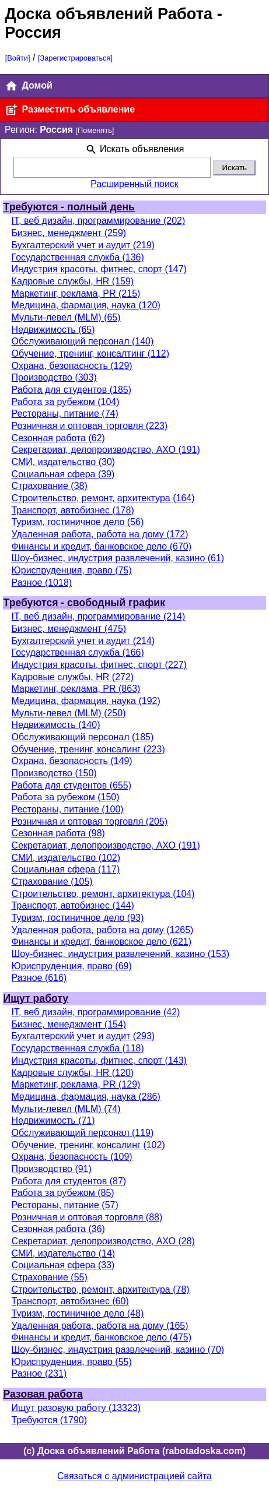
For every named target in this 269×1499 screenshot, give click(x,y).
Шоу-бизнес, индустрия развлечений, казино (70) (118, 1349)
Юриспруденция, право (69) (72, 966)
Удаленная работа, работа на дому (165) (100, 1326)
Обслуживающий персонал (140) (83, 341)
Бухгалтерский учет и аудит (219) (83, 245)
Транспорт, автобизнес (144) (73, 905)
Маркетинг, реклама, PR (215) (76, 293)
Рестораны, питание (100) (68, 809)
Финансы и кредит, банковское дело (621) (101, 941)
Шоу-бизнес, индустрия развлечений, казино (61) (118, 558)
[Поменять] (95, 130)
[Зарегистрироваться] (75, 58)
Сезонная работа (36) (58, 1229)
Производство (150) (54, 773)
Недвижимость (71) (53, 1120)
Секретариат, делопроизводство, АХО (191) (106, 450)
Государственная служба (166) (78, 652)
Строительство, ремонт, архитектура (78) (101, 1289)
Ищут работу (36, 998)
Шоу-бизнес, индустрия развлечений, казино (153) (120, 954)
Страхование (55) (50, 1277)
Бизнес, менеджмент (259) (69, 233)
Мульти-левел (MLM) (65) (66, 317)
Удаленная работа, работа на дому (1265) (103, 930)
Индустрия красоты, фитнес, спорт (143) (99, 1060)
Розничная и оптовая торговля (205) (90, 821)
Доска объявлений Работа (108, 14)
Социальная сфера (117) (66, 869)
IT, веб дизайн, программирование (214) (99, 616)
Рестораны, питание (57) (65, 1205)
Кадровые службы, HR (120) (73, 1073)
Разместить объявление (70, 110)
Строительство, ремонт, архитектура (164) (103, 498)
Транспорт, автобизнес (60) (70, 1301)
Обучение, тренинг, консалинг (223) (88, 749)
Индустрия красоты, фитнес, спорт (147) (99, 269)
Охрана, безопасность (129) (72, 366)
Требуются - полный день (69, 207)
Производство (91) (52, 1169)
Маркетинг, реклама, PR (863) (76, 689)
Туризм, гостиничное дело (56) (78, 522)
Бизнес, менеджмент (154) (69, 1024)
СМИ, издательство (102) (66, 858)
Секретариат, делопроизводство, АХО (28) (103, 1241)
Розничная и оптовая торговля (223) (90, 426)
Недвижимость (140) (56, 725)
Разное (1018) (42, 582)
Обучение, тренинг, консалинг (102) (88, 1145)
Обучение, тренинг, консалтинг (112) (90, 353)
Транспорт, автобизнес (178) (73, 510)
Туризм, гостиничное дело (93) (78, 918)
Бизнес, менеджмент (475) (69, 629)
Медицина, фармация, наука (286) (86, 1097)
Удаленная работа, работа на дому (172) (100, 534)
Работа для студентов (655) (71, 785)
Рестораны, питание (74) (65, 413)
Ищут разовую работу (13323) (76, 1408)
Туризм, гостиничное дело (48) (78, 1313)
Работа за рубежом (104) (66, 402)
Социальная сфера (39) (63, 474)
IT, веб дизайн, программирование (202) (99, 221)
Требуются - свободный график (84, 602)
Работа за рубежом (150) (66, 797)
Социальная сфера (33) (63, 1265)
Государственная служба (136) (78, 257)
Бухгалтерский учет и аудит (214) (83, 641)
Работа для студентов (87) (69, 1181)
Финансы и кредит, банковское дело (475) (101, 1337)
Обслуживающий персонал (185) (83, 737)
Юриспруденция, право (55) (72, 1362)
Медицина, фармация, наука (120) (86, 305)
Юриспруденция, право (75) (72, 570)
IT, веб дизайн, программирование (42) (96, 1012)
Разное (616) (39, 978)
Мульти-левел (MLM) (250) (69, 713)
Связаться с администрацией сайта (134, 1476)
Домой (29, 86)
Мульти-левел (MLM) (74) (66, 1109)
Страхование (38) (50, 486)
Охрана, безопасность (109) (72, 1157)
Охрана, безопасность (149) (72, 761)
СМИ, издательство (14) (64, 1253)
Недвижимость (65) (53, 330)
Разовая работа (43, 1394)
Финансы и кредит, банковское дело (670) (101, 546)
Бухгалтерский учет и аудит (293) (83, 1036)
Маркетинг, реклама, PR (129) (76, 1084)
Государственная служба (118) (78, 1048)
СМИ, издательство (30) (64, 462)
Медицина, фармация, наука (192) (86, 701)
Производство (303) (54, 377)
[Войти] (17, 58)
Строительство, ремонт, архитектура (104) (103, 894)
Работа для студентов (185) (71, 390)
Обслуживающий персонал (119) (83, 1133)
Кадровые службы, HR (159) (73, 281)
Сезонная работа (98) (58, 833)
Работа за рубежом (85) (63, 1193)
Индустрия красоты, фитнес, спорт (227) (99, 665)
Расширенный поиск (134, 184)
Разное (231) (39, 1373)
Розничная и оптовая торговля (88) (87, 1217)
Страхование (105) (52, 881)
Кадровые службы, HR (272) (73, 677)
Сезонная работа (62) (58, 438)
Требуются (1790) (49, 1420)
